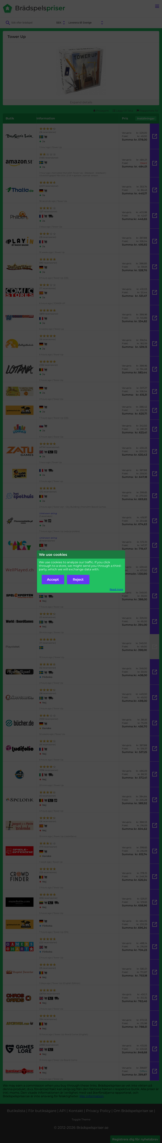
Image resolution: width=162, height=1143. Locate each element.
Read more (116, 589)
